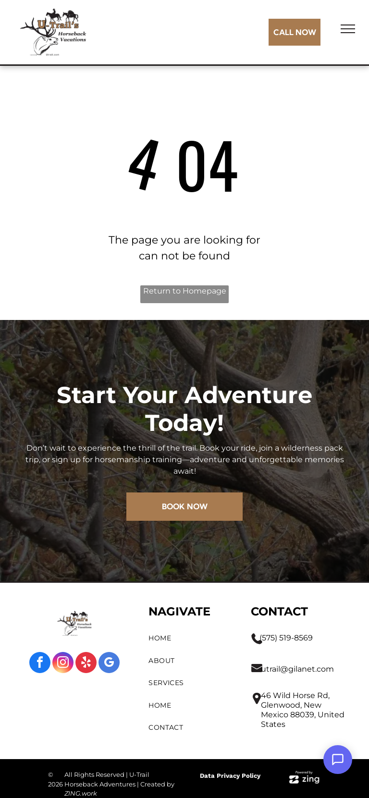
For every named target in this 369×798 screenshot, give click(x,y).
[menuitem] (190, 638)
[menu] (347, 28)
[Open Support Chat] (337, 759)
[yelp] (86, 663)
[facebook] (39, 663)
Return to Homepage (184, 290)
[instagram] (63, 663)
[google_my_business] (109, 663)
